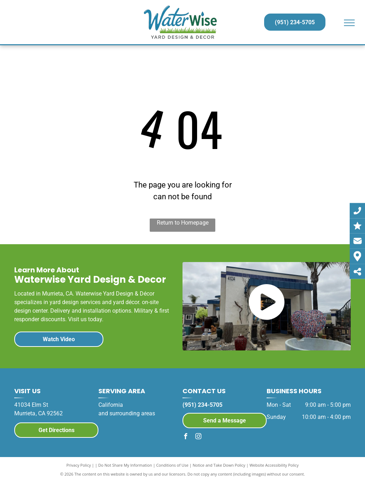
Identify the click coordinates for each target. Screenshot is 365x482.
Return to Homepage (183, 222)
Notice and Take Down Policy (219, 465)
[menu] (349, 23)
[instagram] (198, 437)
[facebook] (185, 437)
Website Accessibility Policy (274, 465)
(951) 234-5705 (202, 404)
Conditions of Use (172, 465)
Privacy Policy (78, 465)
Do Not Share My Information (125, 465)
